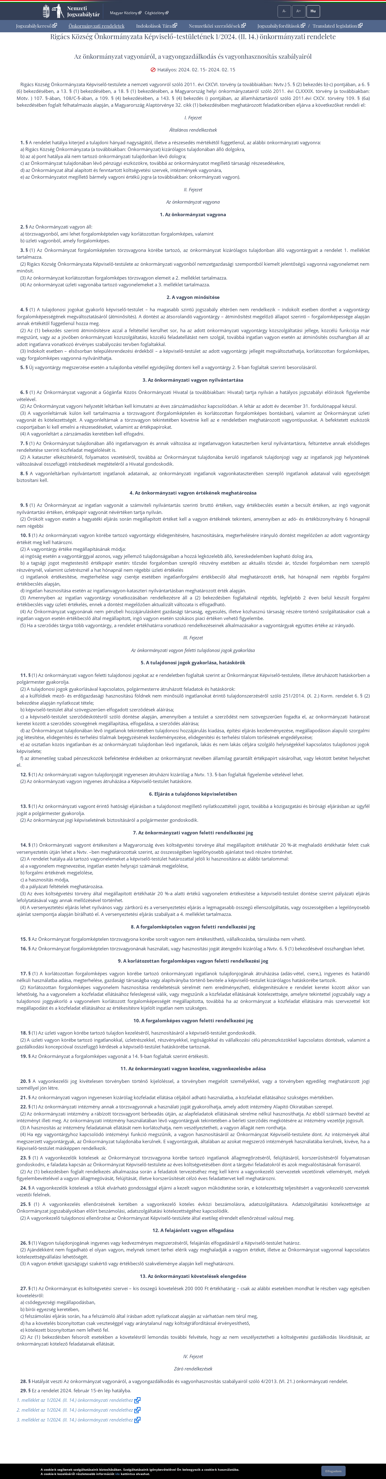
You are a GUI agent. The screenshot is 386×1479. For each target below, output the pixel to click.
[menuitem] (36, 26)
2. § (236, 367)
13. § (212, 774)
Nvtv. (199, 774)
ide (117, 1474)
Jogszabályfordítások (281, 26)
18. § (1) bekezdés (137, 91)
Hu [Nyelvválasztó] (313, 11)
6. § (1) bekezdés (297, 948)
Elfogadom (333, 1471)
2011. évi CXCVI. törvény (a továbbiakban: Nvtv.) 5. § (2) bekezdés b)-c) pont (264, 84)
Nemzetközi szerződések (217, 26)
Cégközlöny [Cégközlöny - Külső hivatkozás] (156, 12)
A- (284, 11)
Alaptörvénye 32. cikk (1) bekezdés (182, 105)
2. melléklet (188, 278)
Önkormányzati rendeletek (96, 26)
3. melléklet (170, 284)
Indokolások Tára (156, 26)
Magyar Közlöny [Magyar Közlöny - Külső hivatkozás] (125, 12)
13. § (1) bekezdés (80, 91)
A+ (298, 11)
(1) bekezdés (48, 330)
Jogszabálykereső (36, 26)
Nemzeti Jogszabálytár (83, 11)
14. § (137, 1056)
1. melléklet (357, 250)
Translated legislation (338, 26)
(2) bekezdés (208, 597)
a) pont (38, 156)
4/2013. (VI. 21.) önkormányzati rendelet (304, 1381)
